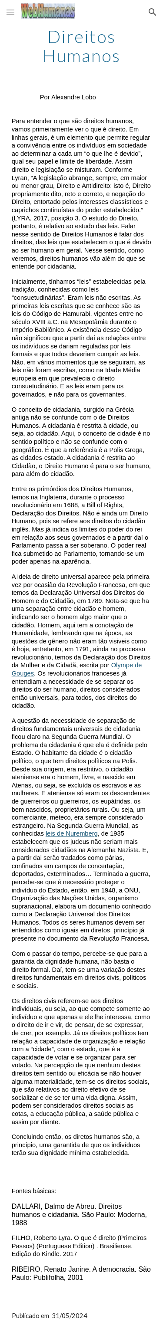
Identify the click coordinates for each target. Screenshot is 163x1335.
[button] (10, 12)
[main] (81, 46)
